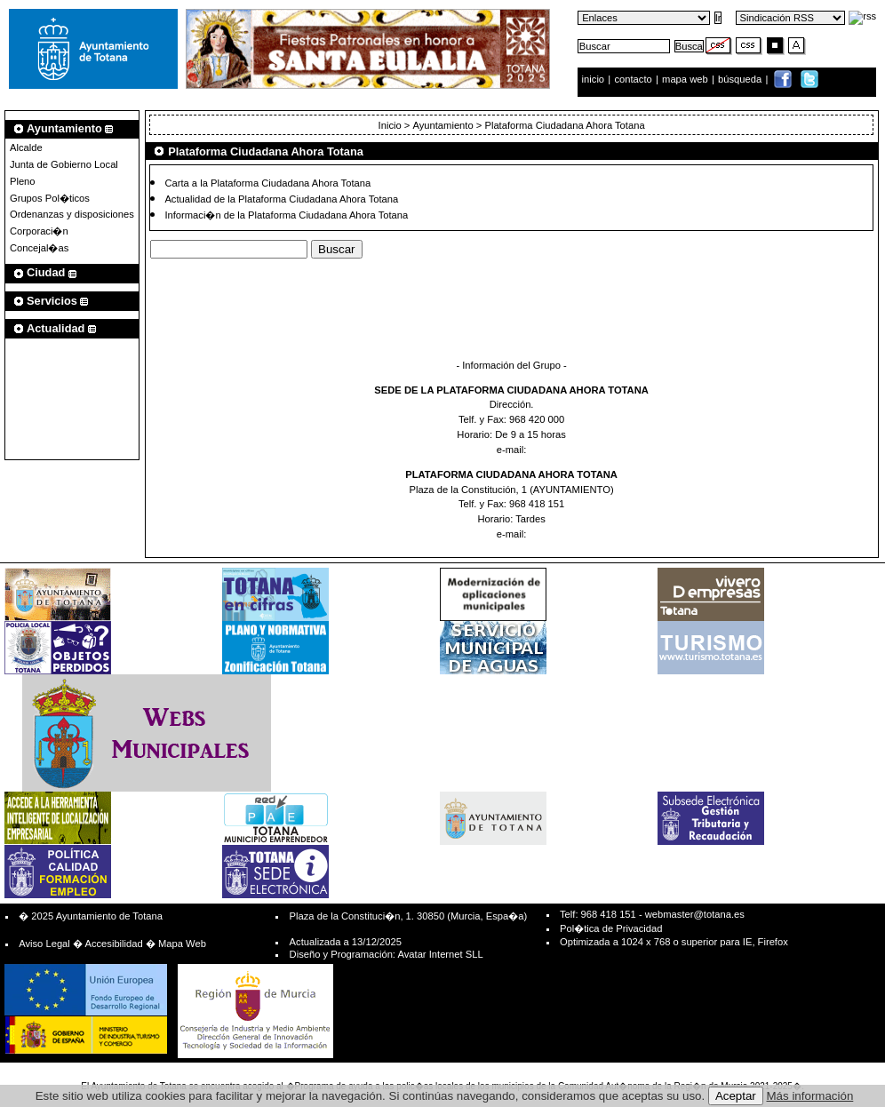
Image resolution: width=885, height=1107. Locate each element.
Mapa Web (182, 943)
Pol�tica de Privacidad (611, 928)
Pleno (23, 181)
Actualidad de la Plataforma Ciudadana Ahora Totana (281, 198)
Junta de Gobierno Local (64, 164)
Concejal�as (39, 248)
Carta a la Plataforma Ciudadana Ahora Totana (267, 182)
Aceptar (735, 1096)
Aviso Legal (44, 943)
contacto (632, 79)
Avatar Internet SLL (439, 954)
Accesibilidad (113, 943)
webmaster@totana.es (695, 914)
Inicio (391, 125)
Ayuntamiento (442, 125)
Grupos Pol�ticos (50, 198)
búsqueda (741, 79)
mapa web (686, 79)
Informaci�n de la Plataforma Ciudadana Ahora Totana (286, 215)
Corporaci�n (39, 231)
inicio (595, 79)
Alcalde (26, 147)
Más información (810, 1096)
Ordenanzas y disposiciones (72, 214)
